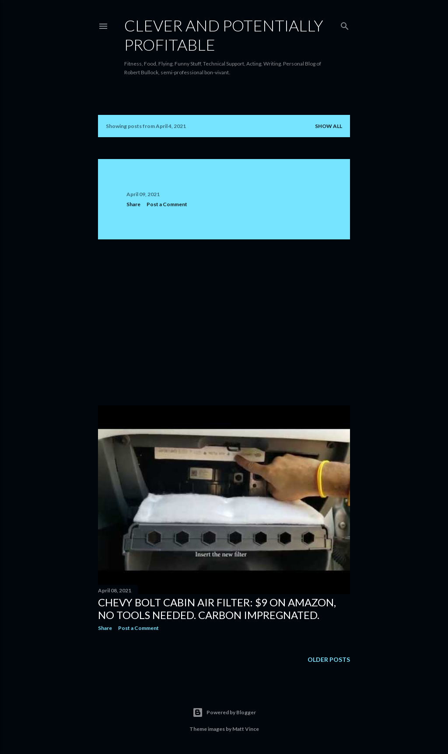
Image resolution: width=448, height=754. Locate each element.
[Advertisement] (224, 322)
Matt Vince (245, 729)
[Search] (345, 24)
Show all (328, 126)
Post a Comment (167, 204)
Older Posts (329, 659)
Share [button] (133, 204)
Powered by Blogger (224, 712)
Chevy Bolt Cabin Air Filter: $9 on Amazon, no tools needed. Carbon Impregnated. (217, 608)
